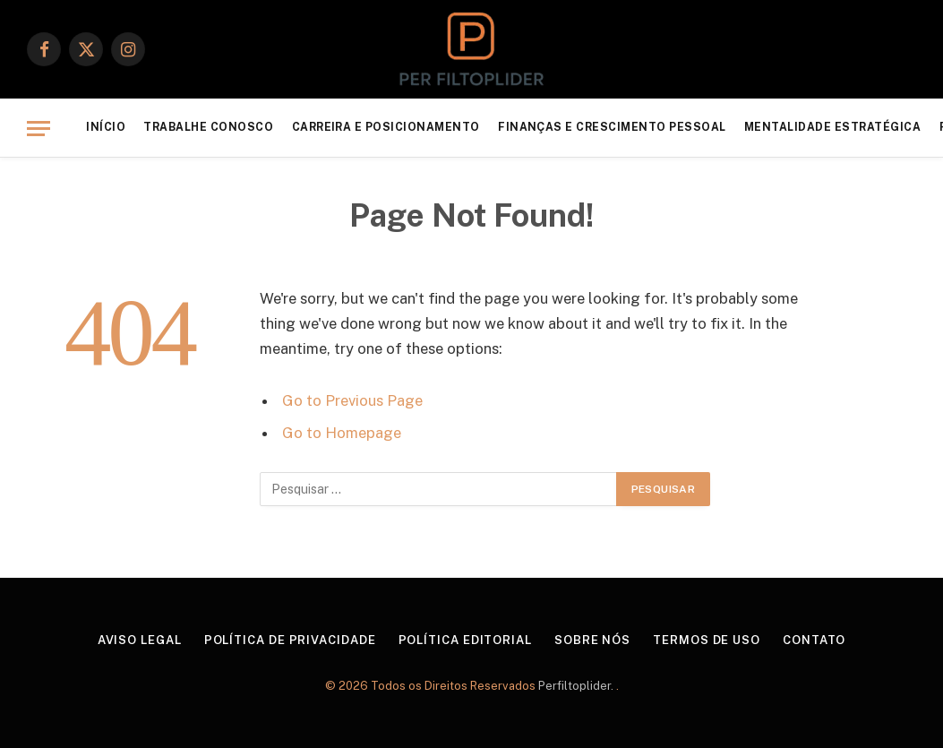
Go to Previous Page (352, 400)
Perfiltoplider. (577, 685)
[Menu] (38, 128)
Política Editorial (465, 640)
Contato (814, 640)
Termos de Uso (706, 640)
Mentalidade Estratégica (832, 127)
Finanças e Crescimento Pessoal (612, 127)
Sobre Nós (592, 640)
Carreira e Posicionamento (386, 127)
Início (105, 127)
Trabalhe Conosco (208, 127)
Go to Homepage (341, 433)
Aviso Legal (140, 640)
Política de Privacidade (290, 640)
